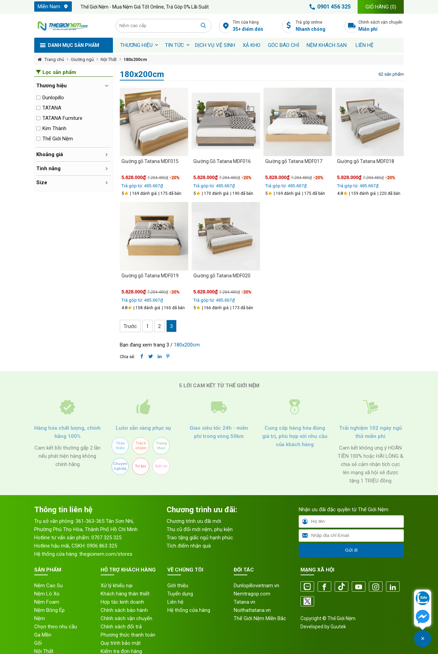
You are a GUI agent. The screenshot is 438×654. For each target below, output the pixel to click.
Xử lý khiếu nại (116, 585)
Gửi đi (351, 550)
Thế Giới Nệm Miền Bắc (260, 618)
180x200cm (135, 59)
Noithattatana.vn (252, 610)
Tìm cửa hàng (255, 26)
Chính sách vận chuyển (381, 26)
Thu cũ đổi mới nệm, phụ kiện (200, 529)
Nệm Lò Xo (47, 594)
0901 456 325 (329, 7)
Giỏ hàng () (380, 7)
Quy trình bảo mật (121, 643)
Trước (130, 326)
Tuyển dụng (180, 594)
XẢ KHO (251, 45)
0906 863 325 (102, 546)
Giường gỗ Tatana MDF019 (150, 275)
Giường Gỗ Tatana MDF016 (222, 161)
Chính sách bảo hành (124, 610)
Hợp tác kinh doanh (122, 602)
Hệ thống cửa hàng (188, 610)
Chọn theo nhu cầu (55, 627)
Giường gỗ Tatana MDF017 (293, 161)
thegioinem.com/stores (105, 554)
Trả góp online (318, 26)
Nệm (39, 618)
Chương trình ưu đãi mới (194, 521)
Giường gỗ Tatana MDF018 (365, 161)
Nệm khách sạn (327, 45)
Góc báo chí (283, 45)
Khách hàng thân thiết (125, 594)
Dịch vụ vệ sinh (215, 45)
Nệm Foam (46, 602)
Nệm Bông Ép (49, 610)
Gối (38, 643)
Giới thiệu (177, 585)
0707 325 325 (106, 537)
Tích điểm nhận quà (189, 546)
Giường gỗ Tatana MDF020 (221, 275)
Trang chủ (54, 59)
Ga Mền (42, 635)
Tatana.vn (244, 602)
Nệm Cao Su (48, 585)
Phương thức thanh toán (128, 635)
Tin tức (174, 45)
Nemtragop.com (252, 594)
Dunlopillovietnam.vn (256, 585)
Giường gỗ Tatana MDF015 (150, 161)
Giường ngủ (82, 59)
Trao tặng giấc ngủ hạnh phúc (200, 537)
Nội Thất (109, 59)
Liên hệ (365, 45)
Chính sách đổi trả (121, 627)
